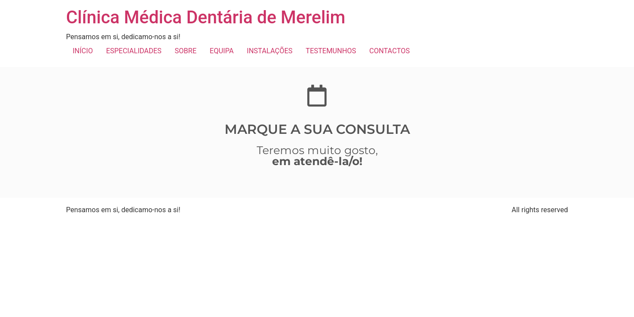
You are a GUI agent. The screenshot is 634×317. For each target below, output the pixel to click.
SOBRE (185, 51)
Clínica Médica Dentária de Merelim (205, 17)
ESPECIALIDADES (134, 51)
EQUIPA (221, 51)
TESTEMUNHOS (331, 51)
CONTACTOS (389, 51)
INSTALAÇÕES (270, 51)
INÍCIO (83, 51)
